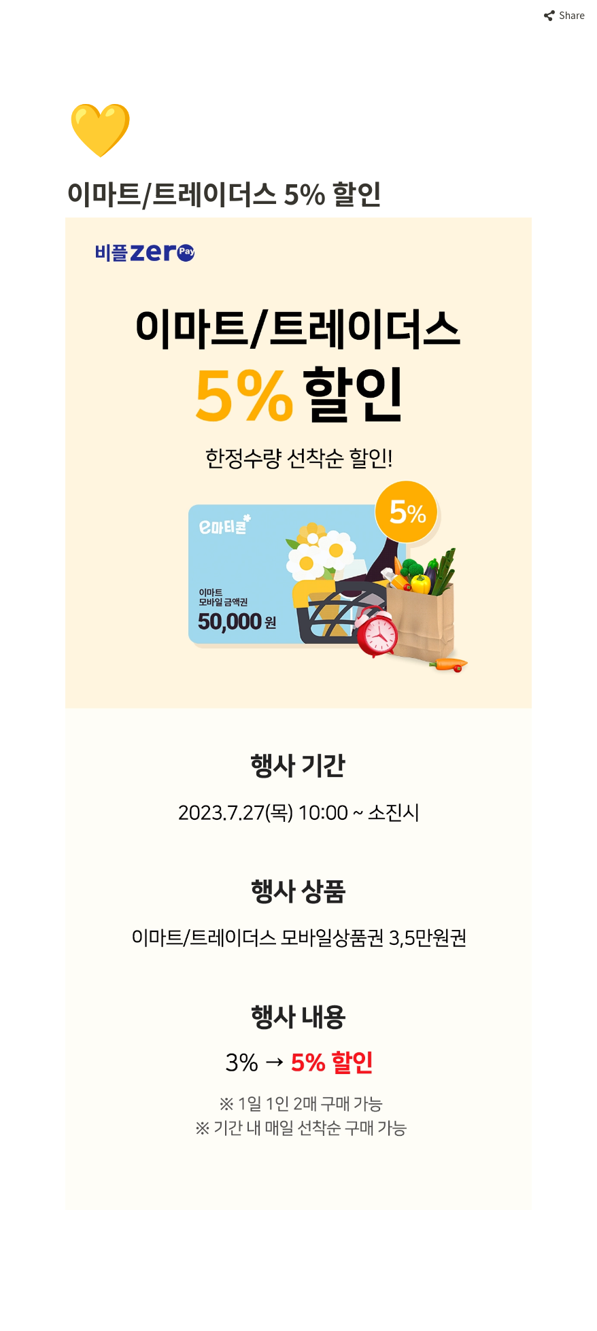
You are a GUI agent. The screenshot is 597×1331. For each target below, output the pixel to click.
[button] (564, 15)
